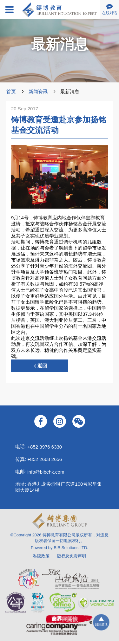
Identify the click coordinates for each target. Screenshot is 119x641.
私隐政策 (41, 556)
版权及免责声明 (71, 556)
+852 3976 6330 (44, 447)
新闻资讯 (38, 91)
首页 (11, 91)
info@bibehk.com (45, 472)
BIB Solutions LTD (70, 547)
